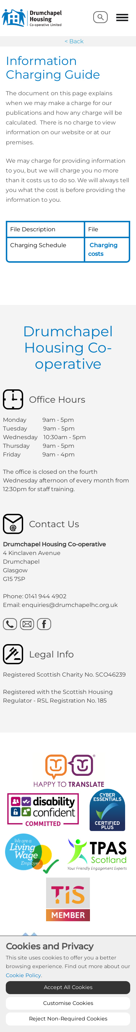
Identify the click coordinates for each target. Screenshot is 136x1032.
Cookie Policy (23, 975)
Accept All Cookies (68, 987)
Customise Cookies (68, 1003)
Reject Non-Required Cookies (68, 1018)
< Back (74, 41)
